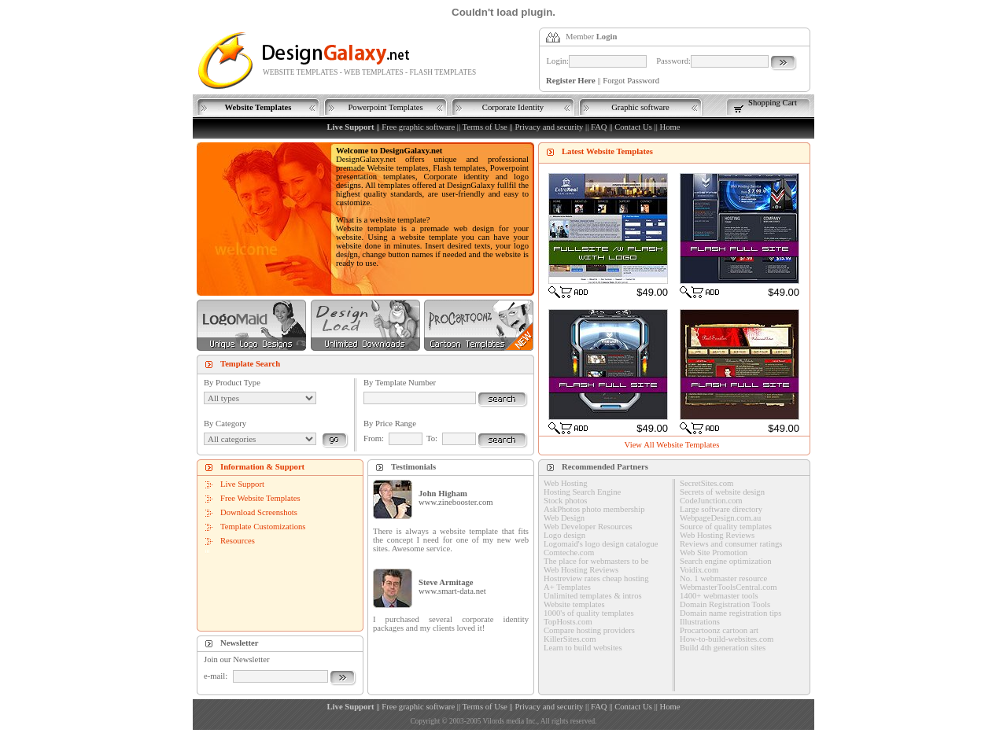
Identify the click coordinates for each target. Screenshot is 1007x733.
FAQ (599, 127)
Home (669, 127)
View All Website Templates (672, 444)
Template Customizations (262, 526)
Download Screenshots (258, 512)
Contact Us (633, 127)
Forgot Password (631, 80)
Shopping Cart (772, 102)
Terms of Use (485, 127)
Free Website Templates (260, 498)
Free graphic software (418, 127)
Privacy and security (549, 127)
